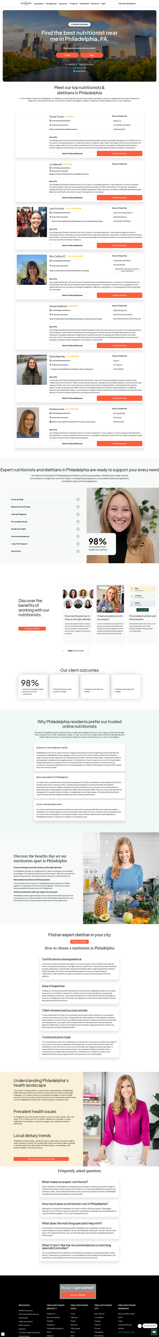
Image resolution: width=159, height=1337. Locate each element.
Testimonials (84, 3)
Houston (97, 1325)
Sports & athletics (53, 1317)
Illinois (73, 1332)
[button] (26, 3)
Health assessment (26, 1321)
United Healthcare (125, 1325)
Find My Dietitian (119, 153)
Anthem (121, 1328)
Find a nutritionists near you (29, 1314)
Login (103, 3)
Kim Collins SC (57, 256)
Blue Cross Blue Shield (126, 1314)
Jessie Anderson (58, 306)
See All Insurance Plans (126, 1332)
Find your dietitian (77, 1295)
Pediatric (50, 1321)
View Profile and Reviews (72, 153)
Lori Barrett (55, 164)
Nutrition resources (26, 1310)
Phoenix (97, 1328)
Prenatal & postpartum (55, 1328)
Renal (49, 1332)
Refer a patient (24, 1325)
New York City (99, 1314)
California (74, 1317)
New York (74, 1325)
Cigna (120, 1321)
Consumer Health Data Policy (29, 1332)
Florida (73, 1321)
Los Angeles (98, 1317)
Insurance (22, 1329)
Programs (74, 3)
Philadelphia (98, 1332)
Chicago (97, 1321)
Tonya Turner (56, 116)
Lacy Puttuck (56, 208)
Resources (95, 3)
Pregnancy (51, 1325)
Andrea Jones (56, 409)
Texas (73, 1314)
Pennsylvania (75, 1328)
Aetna (120, 1317)
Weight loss (51, 1314)
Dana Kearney (57, 356)
